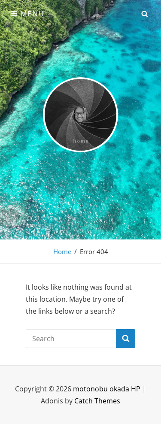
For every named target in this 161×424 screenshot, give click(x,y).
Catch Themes (97, 401)
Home (62, 251)
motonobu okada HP (106, 389)
